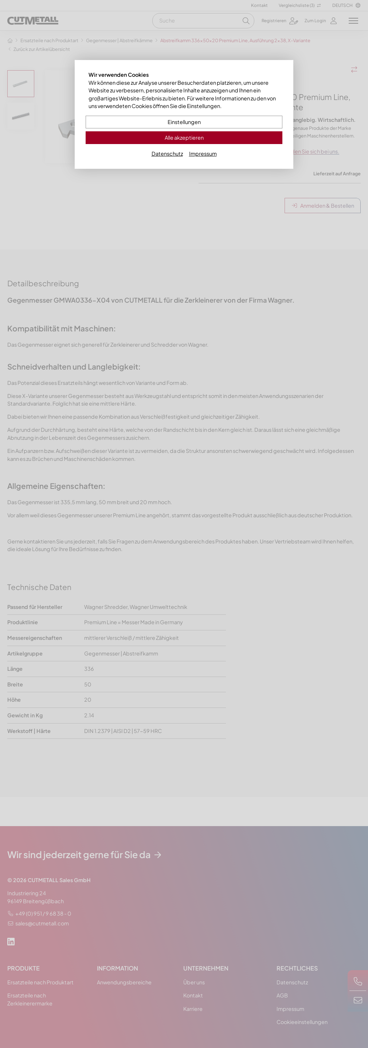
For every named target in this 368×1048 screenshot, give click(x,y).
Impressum (203, 153)
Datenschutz (167, 153)
